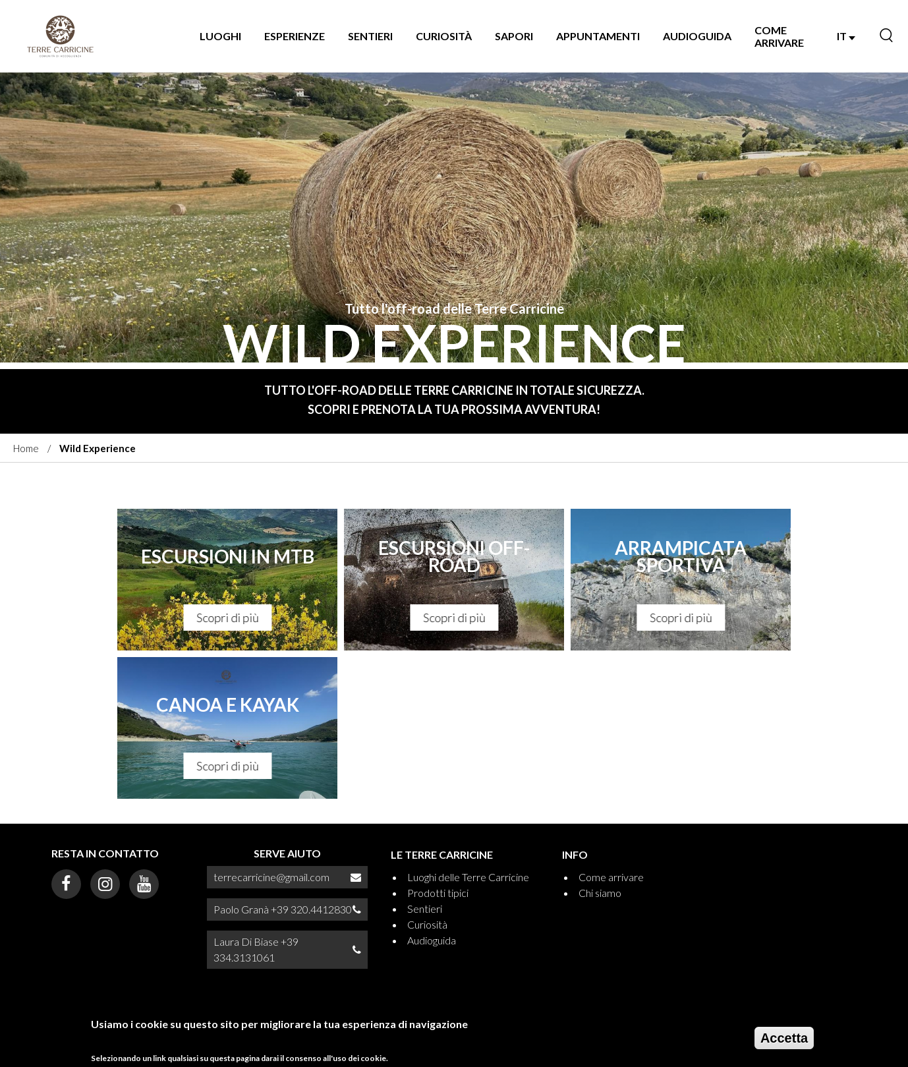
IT (846, 36)
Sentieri (370, 36)
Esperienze (294, 36)
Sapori (514, 36)
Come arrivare (779, 36)
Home (26, 448)
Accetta (784, 1040)
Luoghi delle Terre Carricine (468, 877)
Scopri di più (227, 617)
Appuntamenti (598, 36)
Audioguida (697, 36)
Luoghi (220, 36)
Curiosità (444, 36)
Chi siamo (600, 892)
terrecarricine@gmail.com (271, 877)
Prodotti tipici (437, 892)
